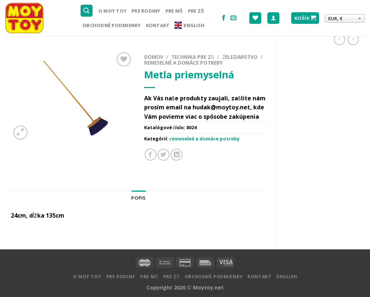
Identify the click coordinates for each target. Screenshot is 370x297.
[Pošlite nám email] (233, 18)
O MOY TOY (112, 11)
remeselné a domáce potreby (183, 62)
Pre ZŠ (196, 11)
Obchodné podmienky (111, 25)
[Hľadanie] (87, 11)
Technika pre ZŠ (192, 56)
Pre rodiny (146, 11)
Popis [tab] (138, 198)
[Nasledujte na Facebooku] (224, 18)
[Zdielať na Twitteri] (163, 155)
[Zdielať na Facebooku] (150, 155)
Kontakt (158, 25)
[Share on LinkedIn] (176, 155)
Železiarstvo (240, 56)
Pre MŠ (174, 11)
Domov (153, 56)
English (190, 25)
